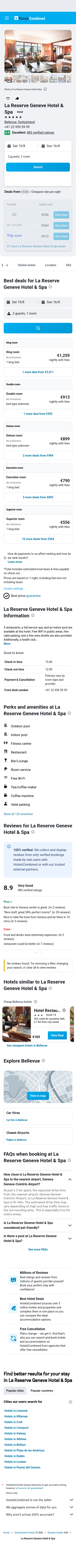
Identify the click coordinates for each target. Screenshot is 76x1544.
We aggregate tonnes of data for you (40, 1507)
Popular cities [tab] (15, 1390)
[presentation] (45, 89)
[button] (6, 18)
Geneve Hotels (55, 1532)
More (7, 643)
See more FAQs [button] (38, 1249)
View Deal (57, 1035)
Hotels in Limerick (16, 1410)
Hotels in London (15, 1461)
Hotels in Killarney (16, 1416)
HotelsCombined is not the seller (40, 1499)
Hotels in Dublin (14, 1456)
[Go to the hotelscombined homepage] (29, 18)
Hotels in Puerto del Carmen (22, 1467)
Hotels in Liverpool (16, 1427)
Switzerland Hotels (25, 1532)
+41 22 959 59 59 (17, 127)
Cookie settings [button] (13, 588)
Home (6, 1532)
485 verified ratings (40, 132)
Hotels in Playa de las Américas (24, 1450)
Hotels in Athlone (15, 1439)
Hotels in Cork (13, 1422)
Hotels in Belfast (15, 1444)
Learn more (15, 561)
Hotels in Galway (15, 1433)
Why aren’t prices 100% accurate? (40, 1514)
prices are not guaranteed (29, 1488)
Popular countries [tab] (42, 1390)
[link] (27, 1045)
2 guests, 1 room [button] (19, 156)
